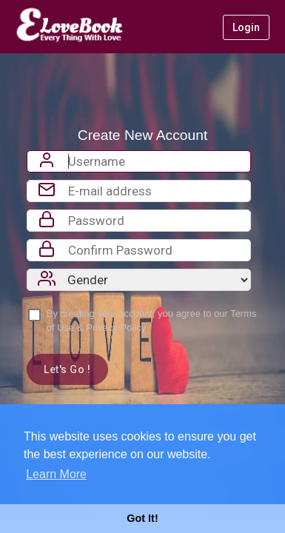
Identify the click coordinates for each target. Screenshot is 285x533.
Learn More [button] (56, 474)
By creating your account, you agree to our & (152, 320)
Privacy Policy (116, 327)
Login (246, 27)
